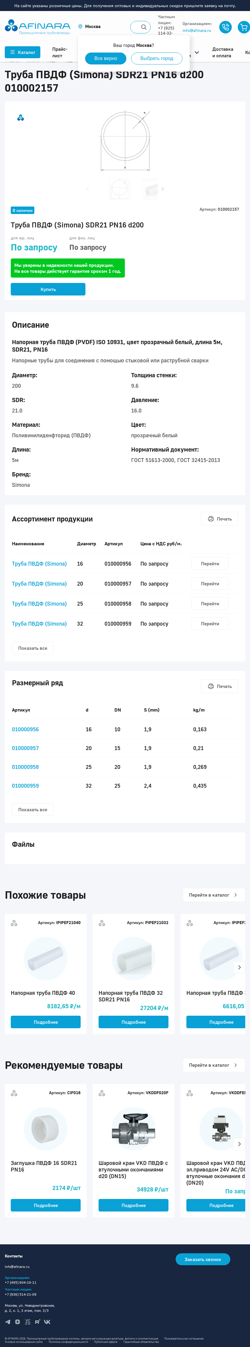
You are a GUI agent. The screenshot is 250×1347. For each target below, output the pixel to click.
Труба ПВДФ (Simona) (39, 563)
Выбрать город (156, 58)
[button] (89, 26)
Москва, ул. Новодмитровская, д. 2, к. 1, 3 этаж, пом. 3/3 (30, 1308)
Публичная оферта (105, 1341)
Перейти (210, 563)
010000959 (25, 785)
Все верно (105, 58)
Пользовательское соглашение (184, 1338)
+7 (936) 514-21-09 (20, 1294)
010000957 (25, 748)
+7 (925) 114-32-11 (166, 33)
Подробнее (46, 1022)
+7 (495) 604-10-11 (20, 1282)
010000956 (25, 729)
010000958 (25, 766)
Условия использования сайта (24, 1341)
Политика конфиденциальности (68, 1341)
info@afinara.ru (196, 30)
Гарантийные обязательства (141, 1341)
